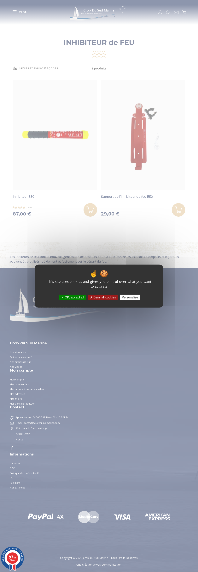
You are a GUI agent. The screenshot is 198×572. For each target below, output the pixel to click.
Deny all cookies (103, 297)
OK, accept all (72, 297)
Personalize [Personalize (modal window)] (130, 297)
